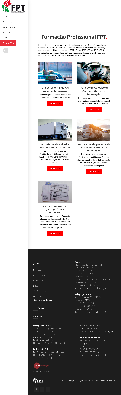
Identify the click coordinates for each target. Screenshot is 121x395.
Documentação (39, 275)
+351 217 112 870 (85, 270)
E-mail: (77, 276)
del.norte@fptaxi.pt (88, 309)
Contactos (39, 316)
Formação (37, 270)
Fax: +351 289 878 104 (90, 325)
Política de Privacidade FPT (43, 371)
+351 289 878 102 (45, 358)
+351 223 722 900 (86, 303)
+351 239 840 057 (45, 334)
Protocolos (38, 280)
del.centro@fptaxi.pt (47, 340)
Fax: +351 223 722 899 (84, 306)
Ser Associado (42, 300)
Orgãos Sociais (39, 291)
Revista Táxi (37, 296)
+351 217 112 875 (91, 285)
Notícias (38, 308)
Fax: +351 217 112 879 (84, 273)
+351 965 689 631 (91, 352)
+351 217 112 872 (91, 282)
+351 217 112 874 (102, 279)
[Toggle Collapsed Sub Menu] (14, 17)
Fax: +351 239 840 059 (43, 337)
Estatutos (36, 285)
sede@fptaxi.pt (86, 276)
